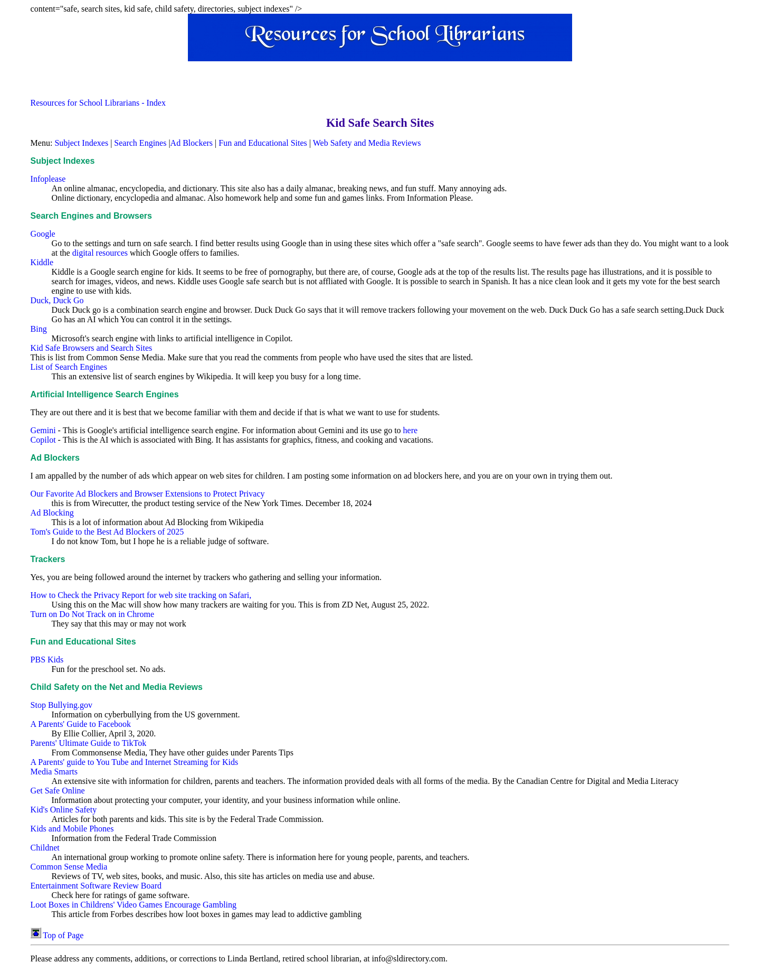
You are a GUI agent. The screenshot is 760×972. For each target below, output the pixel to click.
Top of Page (57, 935)
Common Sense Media (69, 866)
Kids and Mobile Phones (72, 828)
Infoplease (48, 178)
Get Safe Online (58, 790)
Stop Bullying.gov (61, 704)
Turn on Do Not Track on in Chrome (93, 614)
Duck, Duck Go (57, 300)
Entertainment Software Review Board (96, 885)
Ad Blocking (52, 512)
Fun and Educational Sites (262, 142)
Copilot (43, 439)
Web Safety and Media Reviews (367, 142)
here (410, 430)
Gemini (43, 430)
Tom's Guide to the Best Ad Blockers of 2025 (107, 531)
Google (43, 233)
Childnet (45, 847)
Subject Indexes (81, 142)
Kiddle (42, 262)
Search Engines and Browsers (91, 215)
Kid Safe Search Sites (380, 122)
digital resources (100, 252)
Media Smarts (54, 771)
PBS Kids (47, 659)
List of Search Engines (69, 366)
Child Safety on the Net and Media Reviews (117, 687)
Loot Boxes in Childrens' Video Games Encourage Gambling (133, 904)
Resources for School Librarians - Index (98, 102)
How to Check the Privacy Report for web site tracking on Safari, (141, 595)
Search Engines (140, 142)
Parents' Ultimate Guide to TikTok (89, 743)
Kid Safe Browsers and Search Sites (92, 347)
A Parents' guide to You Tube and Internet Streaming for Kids (135, 762)
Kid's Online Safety (64, 809)
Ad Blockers (191, 142)
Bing (39, 328)
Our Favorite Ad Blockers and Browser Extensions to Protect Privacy (148, 493)
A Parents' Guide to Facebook (81, 723)
